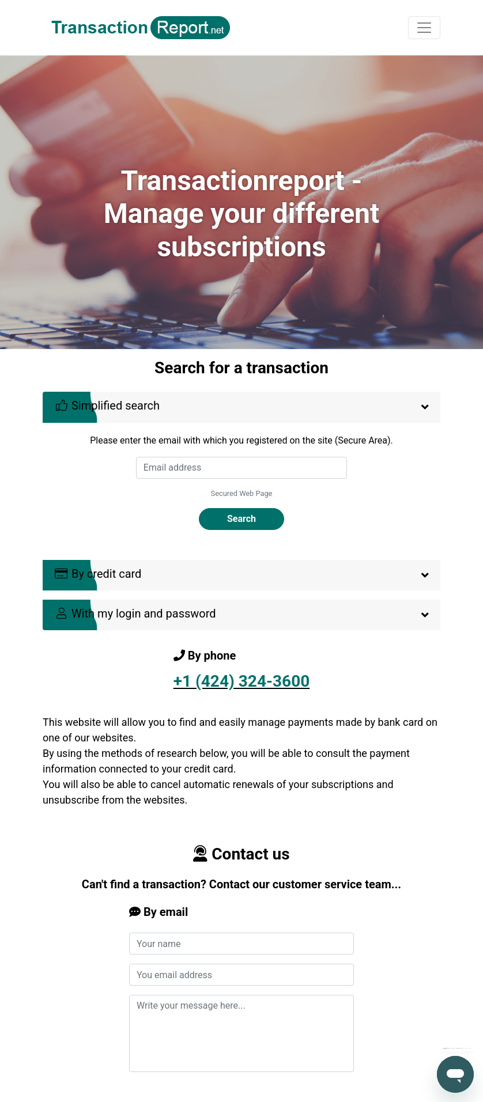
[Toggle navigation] (424, 27)
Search (241, 518)
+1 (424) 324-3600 (241, 681)
